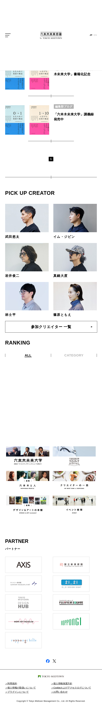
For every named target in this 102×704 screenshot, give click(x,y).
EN (95, 35)
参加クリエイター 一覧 (51, 327)
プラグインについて (18, 692)
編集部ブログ (63, 106)
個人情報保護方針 (62, 683)
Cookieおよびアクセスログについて (72, 687)
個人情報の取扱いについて (21, 687)
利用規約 (12, 683)
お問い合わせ (60, 692)
